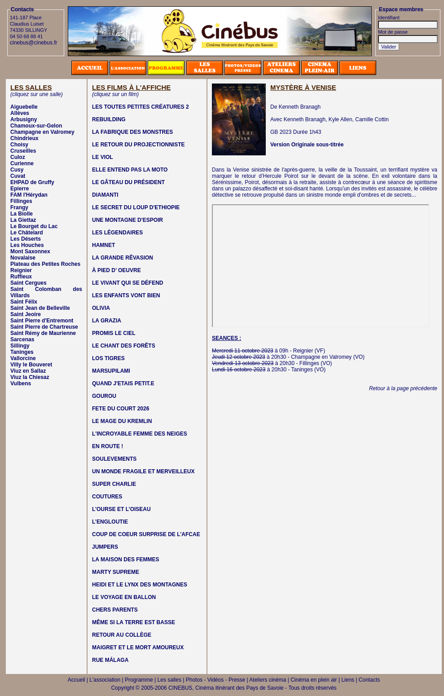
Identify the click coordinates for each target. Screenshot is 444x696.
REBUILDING (109, 119)
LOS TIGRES (108, 358)
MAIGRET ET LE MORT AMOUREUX (138, 647)
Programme (139, 680)
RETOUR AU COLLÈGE (121, 635)
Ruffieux (21, 276)
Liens (347, 680)
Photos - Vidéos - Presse (216, 680)
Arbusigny (23, 119)
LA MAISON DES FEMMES (125, 559)
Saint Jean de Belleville (40, 308)
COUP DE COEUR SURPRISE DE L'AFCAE (146, 534)
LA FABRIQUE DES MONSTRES (132, 132)
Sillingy (20, 346)
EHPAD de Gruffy (32, 182)
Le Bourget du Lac (33, 226)
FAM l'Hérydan (29, 195)
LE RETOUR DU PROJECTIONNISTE (138, 144)
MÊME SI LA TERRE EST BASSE (133, 622)
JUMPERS (105, 547)
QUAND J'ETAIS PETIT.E (123, 383)
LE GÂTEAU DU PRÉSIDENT (128, 182)
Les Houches (27, 245)
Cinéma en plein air (313, 680)
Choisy (19, 144)
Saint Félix (23, 302)
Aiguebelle (24, 107)
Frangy (19, 207)
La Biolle (21, 214)
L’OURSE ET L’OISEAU (121, 509)
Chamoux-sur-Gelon (36, 126)
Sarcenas (22, 339)
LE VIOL (102, 157)
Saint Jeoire (25, 314)
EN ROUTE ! (107, 446)
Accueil (76, 680)
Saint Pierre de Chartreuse (44, 327)
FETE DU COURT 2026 (120, 408)
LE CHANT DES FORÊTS (123, 346)
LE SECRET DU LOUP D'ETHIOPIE (136, 207)
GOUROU (104, 396)
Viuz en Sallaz (28, 371)
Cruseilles (23, 151)
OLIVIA (101, 308)
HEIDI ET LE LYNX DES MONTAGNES (139, 584)
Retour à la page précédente (403, 388)
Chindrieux (24, 138)
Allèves (19, 113)
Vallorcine (23, 358)
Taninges (22, 352)
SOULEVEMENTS (114, 459)
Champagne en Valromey (42, 132)
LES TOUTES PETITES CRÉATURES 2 (140, 107)
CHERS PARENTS (115, 610)
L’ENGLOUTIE (110, 522)
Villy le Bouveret (31, 364)
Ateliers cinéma (267, 680)
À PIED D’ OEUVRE (116, 270)
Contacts (369, 680)
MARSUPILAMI (111, 371)
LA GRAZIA (106, 320)
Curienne (22, 163)
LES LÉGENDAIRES (117, 232)
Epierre (19, 188)
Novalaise (22, 258)
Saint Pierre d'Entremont (41, 320)
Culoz (17, 157)
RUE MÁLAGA (110, 660)
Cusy (16, 170)
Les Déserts (25, 239)
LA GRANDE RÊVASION (122, 258)
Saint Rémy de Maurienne (43, 333)
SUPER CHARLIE (114, 484)
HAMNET (103, 245)
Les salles (169, 680)
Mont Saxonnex (30, 251)
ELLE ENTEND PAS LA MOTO (129, 170)
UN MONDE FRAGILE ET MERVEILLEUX (143, 471)
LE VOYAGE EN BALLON (124, 597)
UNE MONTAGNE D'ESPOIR (127, 220)
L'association (104, 680)
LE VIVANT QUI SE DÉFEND (127, 283)
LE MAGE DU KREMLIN (122, 421)
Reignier (21, 270)
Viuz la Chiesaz (29, 377)
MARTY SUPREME (115, 572)
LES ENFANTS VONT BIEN (126, 295)
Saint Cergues (28, 283)
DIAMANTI (105, 195)
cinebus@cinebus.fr (33, 43)
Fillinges (21, 201)
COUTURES (107, 496)
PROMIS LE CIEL (114, 333)
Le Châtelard (26, 232)
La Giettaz (23, 220)
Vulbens (20, 383)
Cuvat (17, 176)
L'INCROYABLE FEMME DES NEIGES (139, 434)
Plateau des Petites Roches (45, 264)
